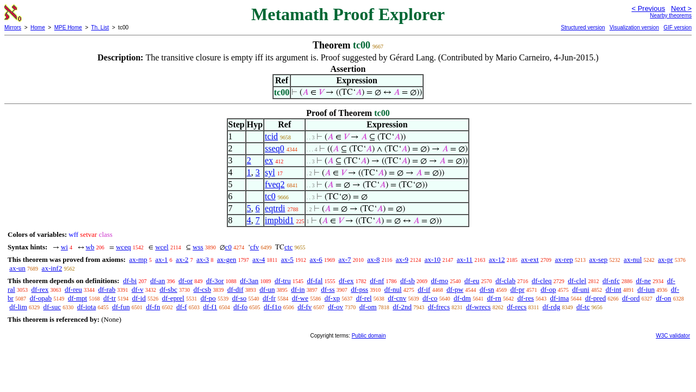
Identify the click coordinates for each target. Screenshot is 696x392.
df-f (181, 307)
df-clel (577, 281)
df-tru (283, 281)
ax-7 (344, 259)
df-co (429, 298)
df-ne (643, 281)
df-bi (129, 281)
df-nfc (611, 281)
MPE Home (68, 27)
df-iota (86, 307)
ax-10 (433, 259)
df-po (208, 298)
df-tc (583, 307)
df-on (663, 298)
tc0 (270, 196)
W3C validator (673, 336)
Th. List (100, 27)
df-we (300, 298)
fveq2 (274, 184)
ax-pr (665, 259)
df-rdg (552, 307)
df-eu (471, 281)
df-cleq (542, 281)
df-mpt (77, 298)
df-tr (109, 298)
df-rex (39, 289)
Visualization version (634, 27)
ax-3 (202, 259)
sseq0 (274, 148)
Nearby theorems (671, 16)
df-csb (203, 289)
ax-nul (633, 259)
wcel (162, 247)
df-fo (240, 307)
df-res (525, 298)
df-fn (153, 307)
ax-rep (564, 259)
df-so (239, 298)
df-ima (559, 298)
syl (270, 172)
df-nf (377, 281)
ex (269, 160)
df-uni (580, 289)
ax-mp (138, 259)
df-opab (41, 298)
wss (197, 247)
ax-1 (162, 259)
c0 (228, 247)
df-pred (595, 298)
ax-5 (287, 259)
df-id (139, 298)
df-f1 (210, 307)
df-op (548, 289)
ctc (288, 247)
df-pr (517, 289)
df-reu (73, 289)
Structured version (583, 27)
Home (37, 27)
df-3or (215, 281)
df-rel (364, 298)
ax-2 (182, 259)
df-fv (304, 307)
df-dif (235, 289)
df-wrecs (478, 307)
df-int (614, 289)
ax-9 (402, 259)
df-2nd (402, 307)
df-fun (121, 307)
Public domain (369, 336)
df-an (157, 281)
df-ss (327, 289)
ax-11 (465, 259)
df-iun (646, 289)
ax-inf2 (52, 268)
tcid (271, 136)
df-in (297, 289)
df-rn (494, 298)
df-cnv (397, 298)
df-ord (631, 298)
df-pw (454, 289)
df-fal (314, 281)
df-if (424, 289)
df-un (267, 289)
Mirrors (12, 27)
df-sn (487, 289)
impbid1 (279, 220)
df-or (185, 281)
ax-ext (529, 259)
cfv (254, 247)
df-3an (249, 281)
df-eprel (173, 298)
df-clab (505, 281)
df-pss (359, 289)
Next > (681, 8)
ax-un (17, 268)
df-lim (18, 307)
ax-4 (258, 259)
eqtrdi (275, 208)
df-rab (107, 289)
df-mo (439, 281)
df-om (368, 307)
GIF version (677, 27)
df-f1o (273, 307)
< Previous (648, 8)
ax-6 (316, 259)
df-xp (332, 298)
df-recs (516, 307)
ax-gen (226, 259)
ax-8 (373, 259)
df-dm (462, 298)
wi (64, 247)
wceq (123, 247)
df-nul (393, 289)
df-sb (407, 281)
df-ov (335, 307)
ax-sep (598, 259)
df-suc (52, 307)
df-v (138, 289)
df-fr (269, 298)
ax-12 (497, 259)
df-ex (346, 281)
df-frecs (439, 307)
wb (90, 247)
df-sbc (168, 289)
